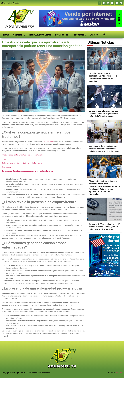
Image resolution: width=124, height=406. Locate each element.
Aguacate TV (19, 35)
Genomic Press (48, 142)
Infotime (5, 159)
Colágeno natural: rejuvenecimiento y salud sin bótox (22, 163)
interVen (119, 373)
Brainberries (6, 167)
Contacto (94, 35)
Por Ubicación (61, 35)
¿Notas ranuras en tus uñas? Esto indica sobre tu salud (22, 155)
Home (6, 35)
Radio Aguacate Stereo (40, 35)
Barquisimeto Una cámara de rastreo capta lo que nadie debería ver (27, 171)
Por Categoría (79, 35)
